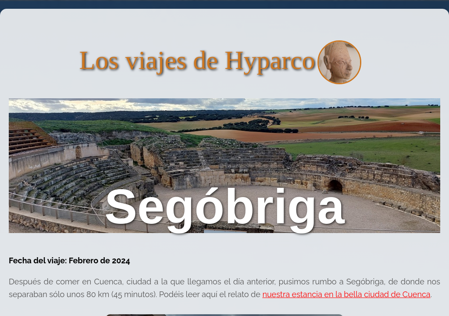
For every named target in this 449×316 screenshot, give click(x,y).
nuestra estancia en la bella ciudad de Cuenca (346, 294)
